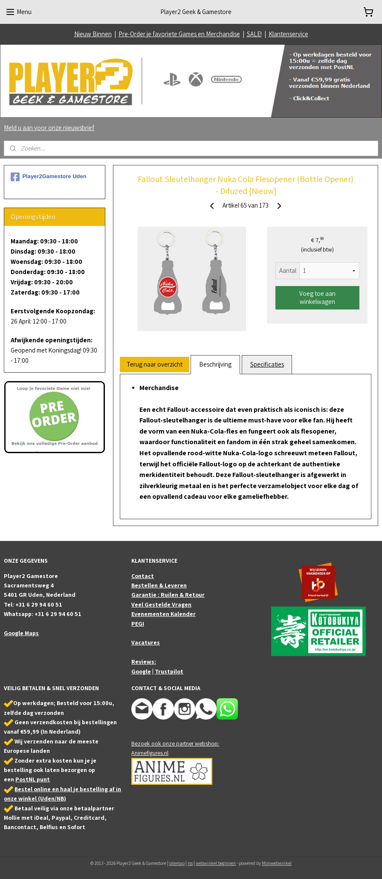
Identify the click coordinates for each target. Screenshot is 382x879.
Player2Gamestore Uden (48, 177)
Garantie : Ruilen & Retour (168, 595)
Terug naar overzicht (154, 364)
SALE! (254, 34)
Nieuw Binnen (93, 34)
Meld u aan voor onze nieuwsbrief (49, 128)
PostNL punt (32, 779)
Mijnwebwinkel (277, 863)
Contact (142, 576)
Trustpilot (169, 671)
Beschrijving (215, 364)
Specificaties (267, 364)
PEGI (137, 623)
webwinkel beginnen (216, 863)
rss (190, 863)
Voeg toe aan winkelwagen (317, 297)
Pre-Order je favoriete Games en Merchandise (179, 34)
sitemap (177, 863)
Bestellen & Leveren (159, 585)
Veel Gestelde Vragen (161, 604)
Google (141, 671)
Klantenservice (288, 34)
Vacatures (145, 642)
